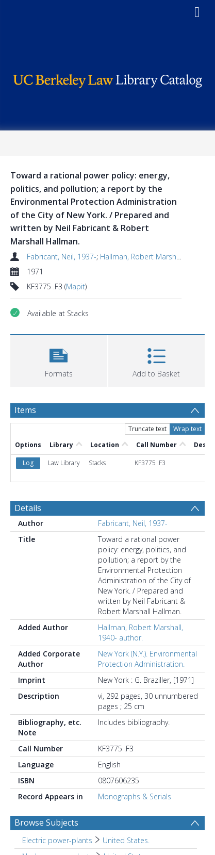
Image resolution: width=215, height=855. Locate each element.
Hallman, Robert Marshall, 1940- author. (140, 632)
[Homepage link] (108, 79)
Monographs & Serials (134, 796)
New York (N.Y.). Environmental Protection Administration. (147, 659)
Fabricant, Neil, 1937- (61, 256)
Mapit (75, 286)
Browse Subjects (46, 822)
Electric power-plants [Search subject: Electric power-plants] (57, 840)
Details (27, 508)
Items (25, 410)
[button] (58, 359)
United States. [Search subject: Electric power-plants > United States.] (126, 840)
